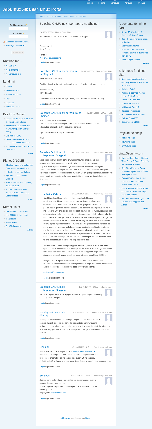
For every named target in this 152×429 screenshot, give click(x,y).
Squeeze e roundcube (130, 111)
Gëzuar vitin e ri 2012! (130, 122)
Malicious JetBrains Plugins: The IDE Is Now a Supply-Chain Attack (135, 201)
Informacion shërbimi (130, 103)
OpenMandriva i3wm (130, 46)
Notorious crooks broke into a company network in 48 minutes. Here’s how (134, 52)
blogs (8, 98)
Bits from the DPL (13, 136)
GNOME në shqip (128, 146)
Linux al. (44, 347)
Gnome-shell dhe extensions (133, 114)
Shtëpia (42, 16)
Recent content (12, 90)
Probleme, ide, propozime (76, 16)
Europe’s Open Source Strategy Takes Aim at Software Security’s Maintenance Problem (135, 161)
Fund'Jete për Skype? (130, 60)
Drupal (88, 418)
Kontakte (128, 3)
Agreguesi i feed (13, 107)
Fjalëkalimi (18, 33)
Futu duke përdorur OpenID (17, 42)
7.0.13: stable (11, 222)
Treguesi (89, 3)
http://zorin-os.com (59, 393)
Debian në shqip (128, 138)
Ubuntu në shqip (128, 142)
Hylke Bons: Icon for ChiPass (18, 172)
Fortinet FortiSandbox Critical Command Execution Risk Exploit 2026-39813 (133, 181)
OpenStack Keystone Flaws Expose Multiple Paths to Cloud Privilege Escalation (134, 171)
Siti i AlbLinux (59, 16)
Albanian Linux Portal (32, 9)
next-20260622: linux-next (17, 211)
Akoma (30, 153)
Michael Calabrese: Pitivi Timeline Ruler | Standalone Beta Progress (17, 192)
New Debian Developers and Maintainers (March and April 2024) (18, 129)
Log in (42, 62)
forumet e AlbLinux (14, 94)
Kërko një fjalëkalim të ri (16, 45)
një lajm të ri (11, 66)
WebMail (141, 3)
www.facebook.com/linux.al (84, 351)
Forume (101, 3)
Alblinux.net (65, 418)
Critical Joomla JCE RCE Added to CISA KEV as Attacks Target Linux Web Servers (134, 191)
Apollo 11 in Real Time (130, 100)
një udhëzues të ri (13, 74)
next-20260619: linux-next (17, 215)
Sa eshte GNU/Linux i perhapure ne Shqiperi (53, 154)
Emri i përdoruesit (18, 25)
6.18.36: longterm (13, 226)
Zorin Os (45, 375)
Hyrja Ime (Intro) (128, 89)
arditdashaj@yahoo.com (53, 272)
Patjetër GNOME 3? (129, 118)
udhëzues (10, 103)
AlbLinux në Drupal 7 (130, 107)
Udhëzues (115, 3)
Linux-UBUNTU (52, 193)
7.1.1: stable (11, 219)
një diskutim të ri (13, 70)
